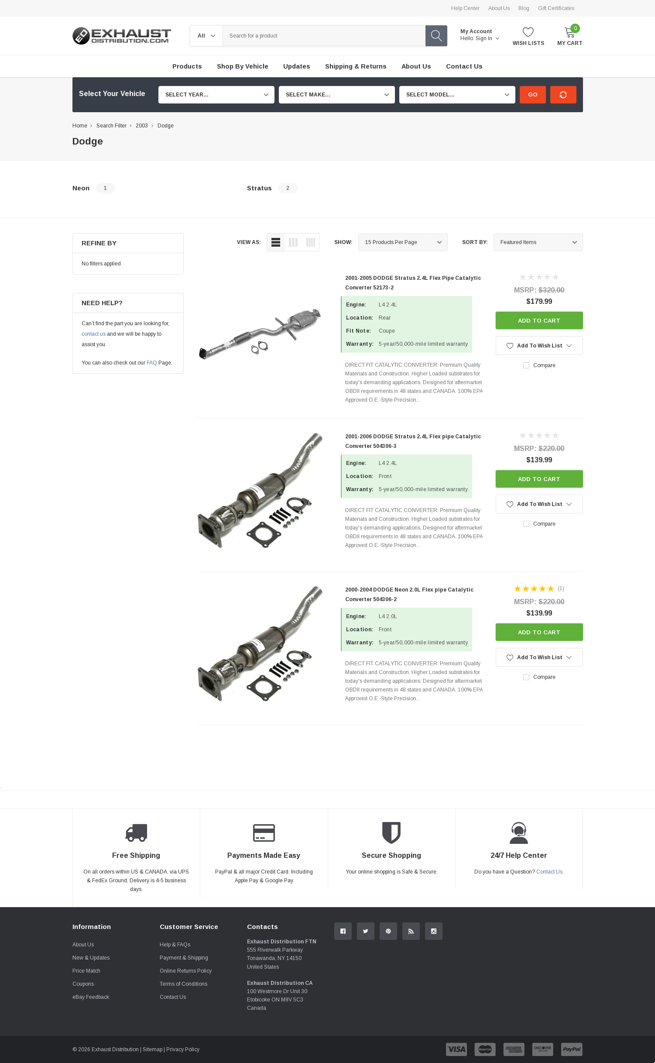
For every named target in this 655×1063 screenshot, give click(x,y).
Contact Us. (550, 872)
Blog (523, 8)
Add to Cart (539, 320)
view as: (249, 242)
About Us (499, 8)
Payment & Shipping (184, 958)
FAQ (152, 363)
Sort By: (475, 242)
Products (187, 66)
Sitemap (152, 1049)
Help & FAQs (175, 945)
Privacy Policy (182, 1049)
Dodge (166, 126)
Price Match (86, 971)
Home (79, 126)
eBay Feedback (90, 997)
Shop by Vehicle (242, 66)
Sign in (487, 38)
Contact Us (173, 997)
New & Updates (91, 958)
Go (533, 94)
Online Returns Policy (186, 971)
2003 (142, 126)
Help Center (465, 8)
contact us (94, 334)
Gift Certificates (556, 8)
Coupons (83, 984)
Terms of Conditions (183, 984)
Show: (343, 242)
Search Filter (111, 126)
